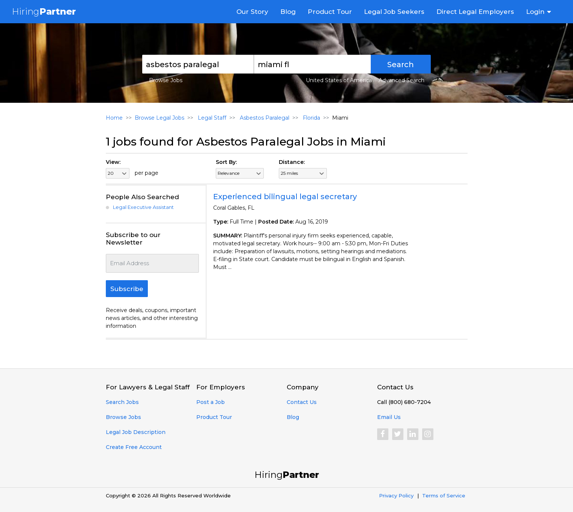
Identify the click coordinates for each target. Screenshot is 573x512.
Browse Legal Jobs (159, 117)
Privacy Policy (396, 495)
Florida (310, 117)
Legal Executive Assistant (143, 207)
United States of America (339, 80)
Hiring (44, 11)
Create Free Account (134, 447)
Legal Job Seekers (394, 11)
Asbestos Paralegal (263, 117)
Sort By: (226, 162)
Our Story (252, 11)
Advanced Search (401, 80)
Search (400, 64)
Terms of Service (443, 495)
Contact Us (302, 402)
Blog (288, 11)
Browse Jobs (165, 80)
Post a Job (210, 402)
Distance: (292, 162)
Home (114, 117)
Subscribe (126, 289)
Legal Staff (211, 117)
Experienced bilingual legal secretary (285, 196)
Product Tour (330, 11)
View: (113, 162)
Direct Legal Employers (475, 11)
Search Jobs (122, 402)
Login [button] (535, 11)
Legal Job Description (135, 432)
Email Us (389, 417)
